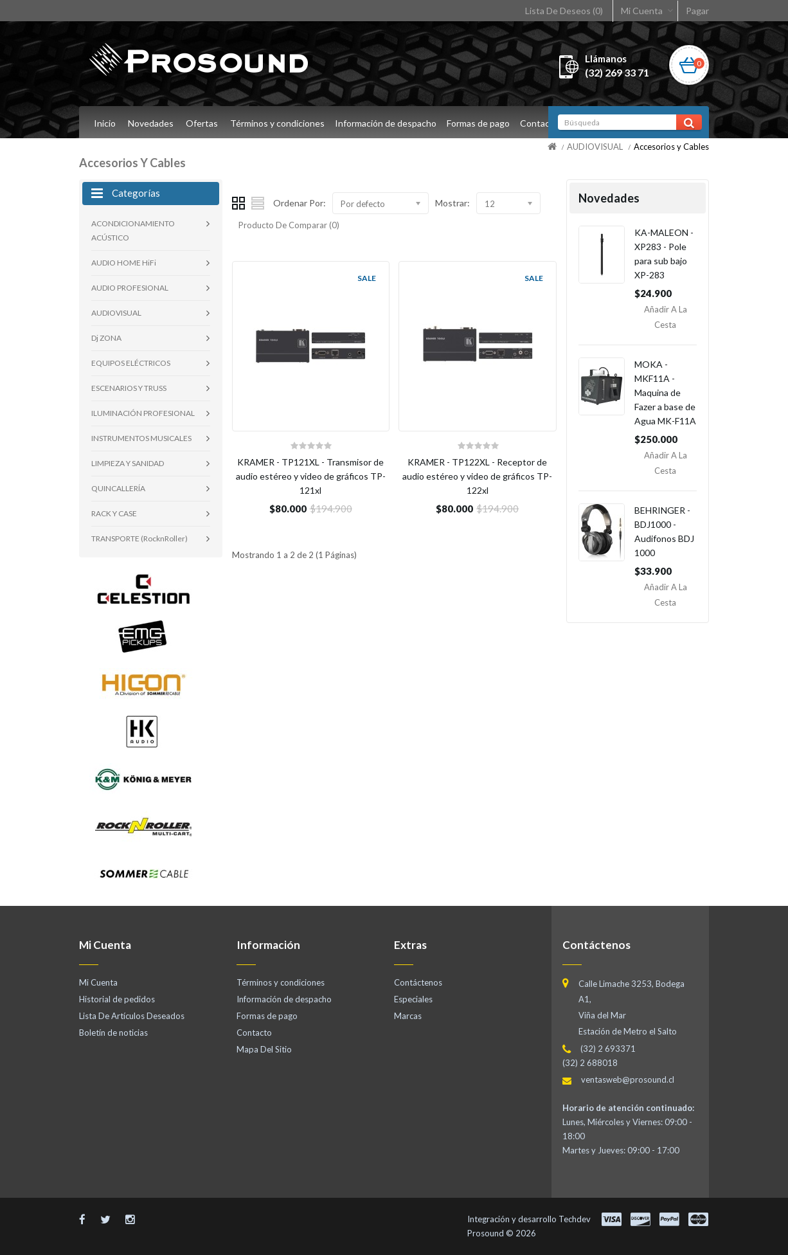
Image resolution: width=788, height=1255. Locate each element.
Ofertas (202, 123)
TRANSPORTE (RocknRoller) (139, 538)
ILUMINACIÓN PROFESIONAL (143, 413)
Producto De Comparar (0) (288, 225)
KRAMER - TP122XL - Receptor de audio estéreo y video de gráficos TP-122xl (477, 476)
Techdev (575, 1219)
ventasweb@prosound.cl (627, 1079)
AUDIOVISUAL (595, 146)
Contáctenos (418, 982)
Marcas (408, 1016)
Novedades (151, 123)
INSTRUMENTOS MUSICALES (141, 438)
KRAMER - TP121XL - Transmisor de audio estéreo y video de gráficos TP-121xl (311, 476)
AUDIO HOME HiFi (123, 262)
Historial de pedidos (117, 999)
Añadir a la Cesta (665, 317)
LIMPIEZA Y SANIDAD (127, 463)
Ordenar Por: (299, 202)
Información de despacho (387, 123)
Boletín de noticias (113, 1032)
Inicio (105, 123)
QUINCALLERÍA (118, 488)
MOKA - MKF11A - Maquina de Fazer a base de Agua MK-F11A (665, 392)
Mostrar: (452, 202)
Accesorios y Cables (671, 146)
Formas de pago (482, 123)
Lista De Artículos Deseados (131, 1016)
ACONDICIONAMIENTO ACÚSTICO (133, 230)
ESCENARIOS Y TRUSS (128, 388)
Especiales (413, 999)
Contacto (545, 123)
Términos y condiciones (277, 123)
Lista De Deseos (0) (564, 10)
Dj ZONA (106, 338)
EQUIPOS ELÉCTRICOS (130, 363)
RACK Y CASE (114, 513)
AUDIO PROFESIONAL (129, 288)
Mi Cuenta (642, 10)
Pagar (697, 10)
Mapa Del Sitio (264, 1049)
